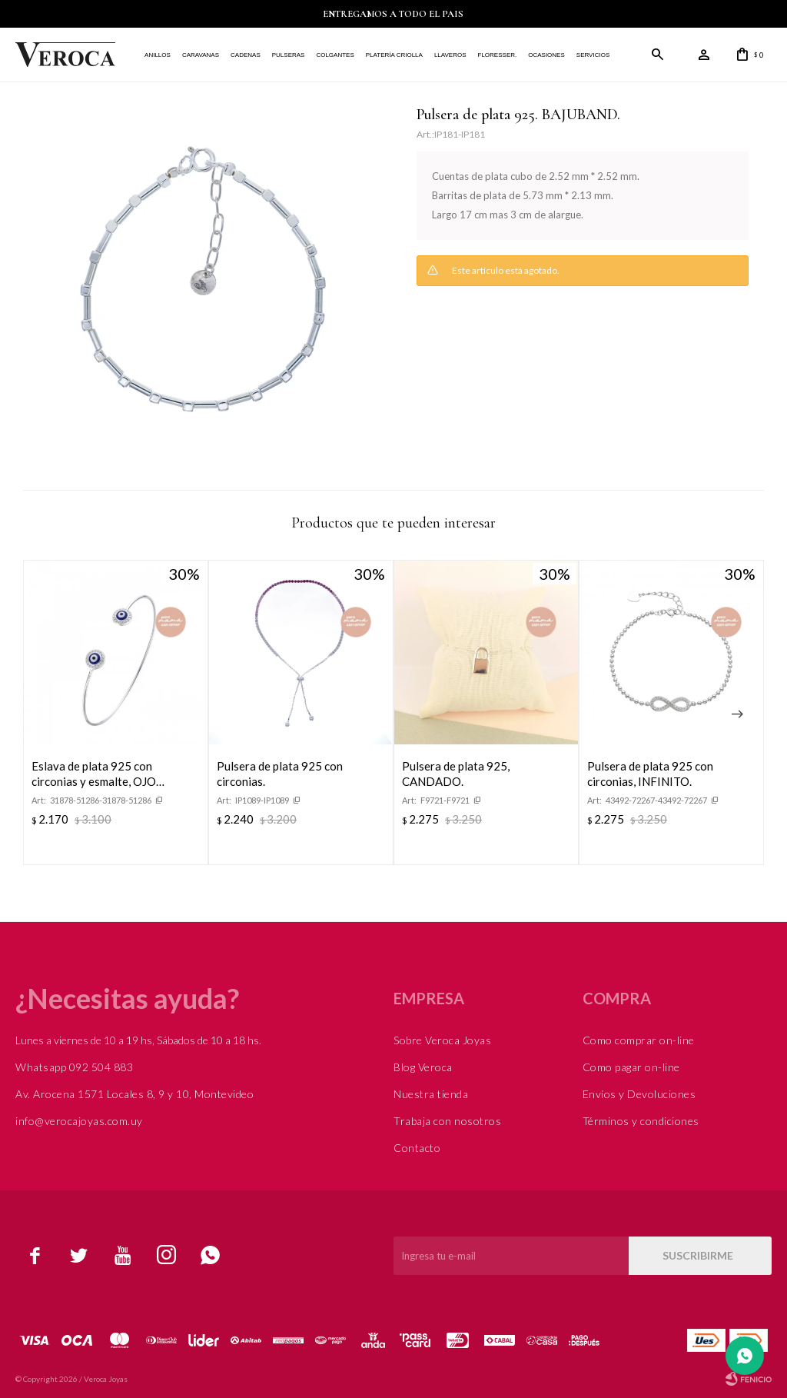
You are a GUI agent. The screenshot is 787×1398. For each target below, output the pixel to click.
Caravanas (200, 55)
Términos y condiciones (641, 1120)
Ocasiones (546, 55)
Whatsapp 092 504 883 (74, 1066)
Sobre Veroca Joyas (442, 1040)
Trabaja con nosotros (447, 1120)
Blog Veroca (423, 1066)
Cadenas (246, 55)
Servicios (592, 55)
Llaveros (450, 55)
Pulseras (288, 55)
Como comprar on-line (639, 1040)
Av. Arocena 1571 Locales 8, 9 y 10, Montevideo (134, 1093)
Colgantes (335, 55)
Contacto (417, 1147)
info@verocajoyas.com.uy (79, 1120)
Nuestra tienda (431, 1093)
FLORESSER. (496, 55)
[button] (737, 714)
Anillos (157, 55)
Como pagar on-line (631, 1066)
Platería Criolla (394, 55)
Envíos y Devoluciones (639, 1093)
